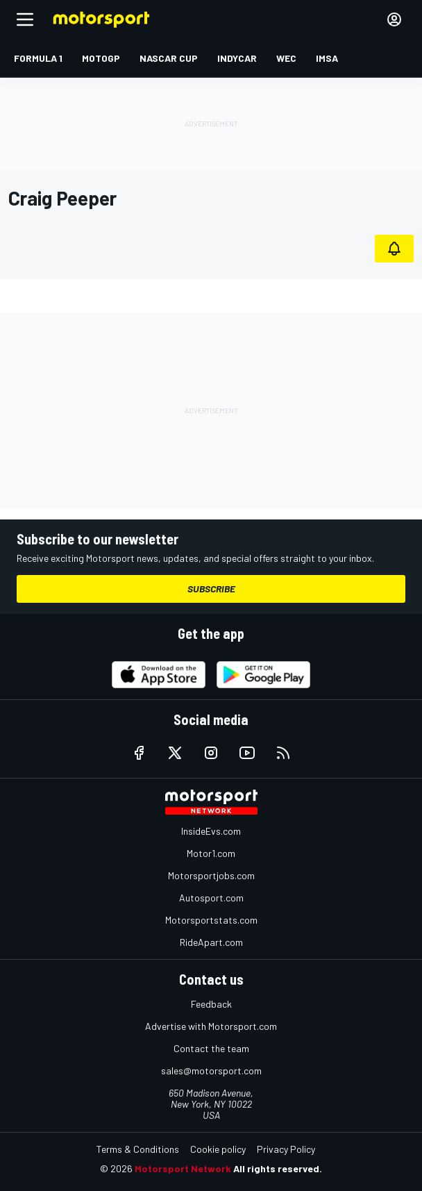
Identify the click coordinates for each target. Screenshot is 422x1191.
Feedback (211, 1004)
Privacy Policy (286, 1149)
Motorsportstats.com (211, 920)
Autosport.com (211, 897)
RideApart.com (211, 942)
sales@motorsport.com (211, 1070)
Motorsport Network (183, 1168)
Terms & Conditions (137, 1149)
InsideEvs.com (211, 831)
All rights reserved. (277, 1168)
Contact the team (211, 1048)
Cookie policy (218, 1149)
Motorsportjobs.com (211, 875)
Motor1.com (211, 853)
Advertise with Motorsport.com (211, 1026)
